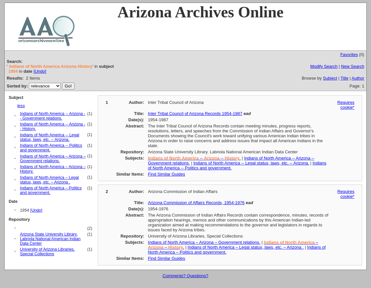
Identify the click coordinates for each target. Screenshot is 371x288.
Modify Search (324, 66)
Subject (330, 78)
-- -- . (194, 158)
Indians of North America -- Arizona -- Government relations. (52, 116)
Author (358, 78)
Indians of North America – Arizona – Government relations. (53, 158)
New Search (352, 66)
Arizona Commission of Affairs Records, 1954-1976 (196, 202)
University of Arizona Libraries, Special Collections (47, 251)
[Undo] (39, 71)
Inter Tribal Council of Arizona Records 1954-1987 (195, 113)
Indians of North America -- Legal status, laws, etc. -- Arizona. (49, 137)
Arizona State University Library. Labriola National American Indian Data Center (50, 239)
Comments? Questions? (185, 275)
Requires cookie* (345, 105)
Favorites (349, 54)
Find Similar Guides (166, 174)
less (21, 105)
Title (344, 78)
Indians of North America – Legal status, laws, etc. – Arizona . (49, 179)
